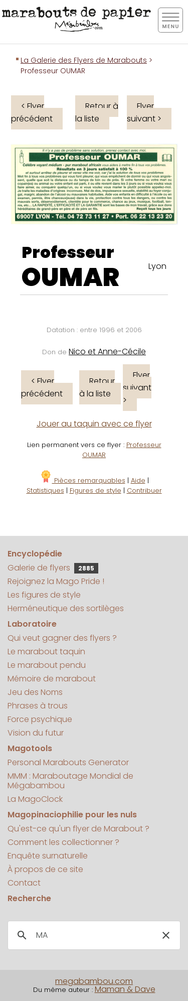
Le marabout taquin (46, 651)
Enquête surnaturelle (48, 856)
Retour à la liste (96, 112)
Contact (24, 883)
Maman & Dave (125, 989)
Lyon (157, 266)
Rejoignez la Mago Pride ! (56, 581)
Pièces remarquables (82, 480)
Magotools (30, 748)
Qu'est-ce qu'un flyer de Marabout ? (78, 828)
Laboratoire (32, 624)
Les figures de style (44, 595)
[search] (92, 935)
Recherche (29, 898)
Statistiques (45, 490)
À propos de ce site (45, 869)
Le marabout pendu (47, 665)
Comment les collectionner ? (63, 842)
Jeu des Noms (35, 692)
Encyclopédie (35, 553)
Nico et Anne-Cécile (107, 351)
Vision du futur (36, 733)
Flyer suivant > (144, 112)
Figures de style (95, 490)
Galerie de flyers (53, 568)
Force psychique (40, 719)
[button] (166, 935)
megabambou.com (94, 981)
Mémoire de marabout (52, 678)
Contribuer (144, 490)
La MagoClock (35, 799)
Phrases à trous (38, 705)
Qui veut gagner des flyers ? (62, 638)
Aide (138, 480)
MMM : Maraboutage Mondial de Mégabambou (70, 780)
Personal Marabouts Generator (68, 762)
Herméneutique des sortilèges (66, 608)
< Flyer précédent (32, 112)
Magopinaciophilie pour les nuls (72, 814)
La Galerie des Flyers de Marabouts (84, 60)
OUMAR (70, 277)
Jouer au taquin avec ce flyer (94, 424)
